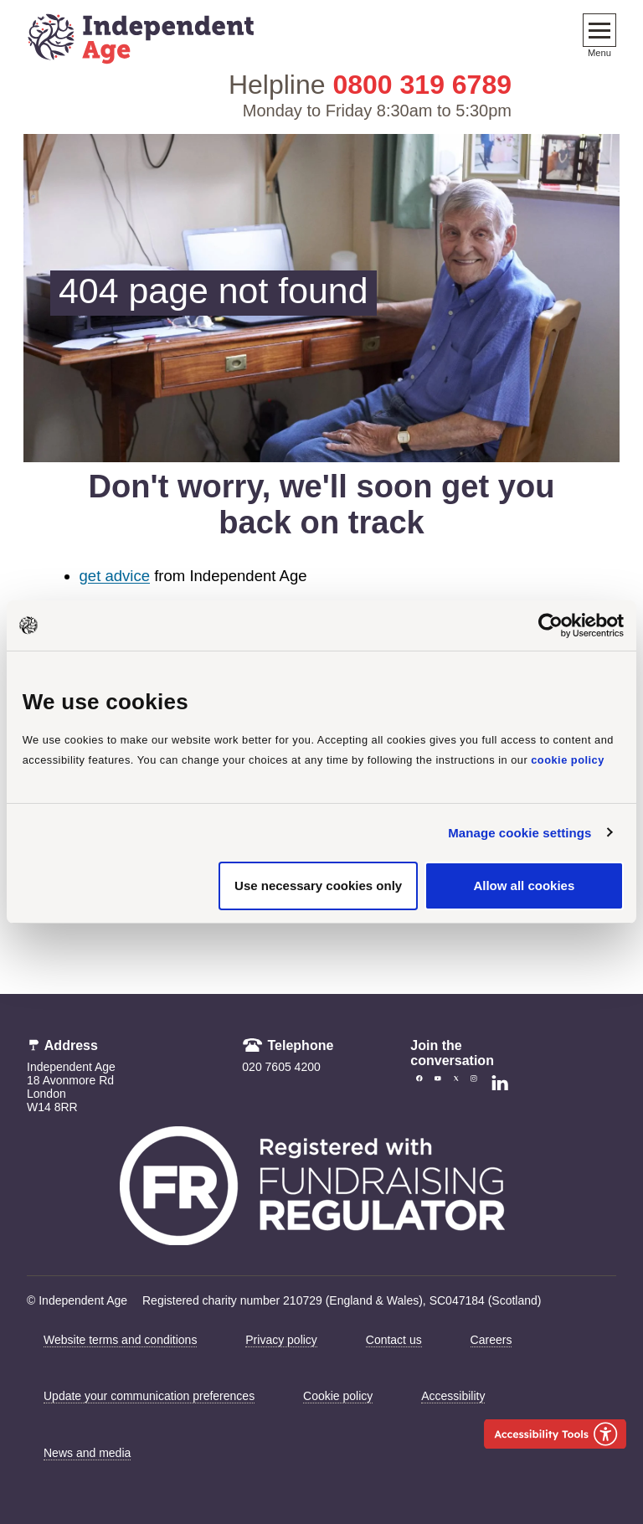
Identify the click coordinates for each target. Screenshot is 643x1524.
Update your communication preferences (149, 1396)
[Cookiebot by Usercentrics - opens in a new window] (550, 625)
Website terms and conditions (120, 1339)
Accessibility (453, 1396)
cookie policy (567, 760)
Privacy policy (281, 1339)
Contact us (394, 1339)
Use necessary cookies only (318, 885)
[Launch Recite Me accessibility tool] (555, 1434)
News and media (87, 1453)
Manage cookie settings (519, 833)
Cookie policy (338, 1396)
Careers (491, 1339)
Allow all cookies (523, 885)
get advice (115, 575)
